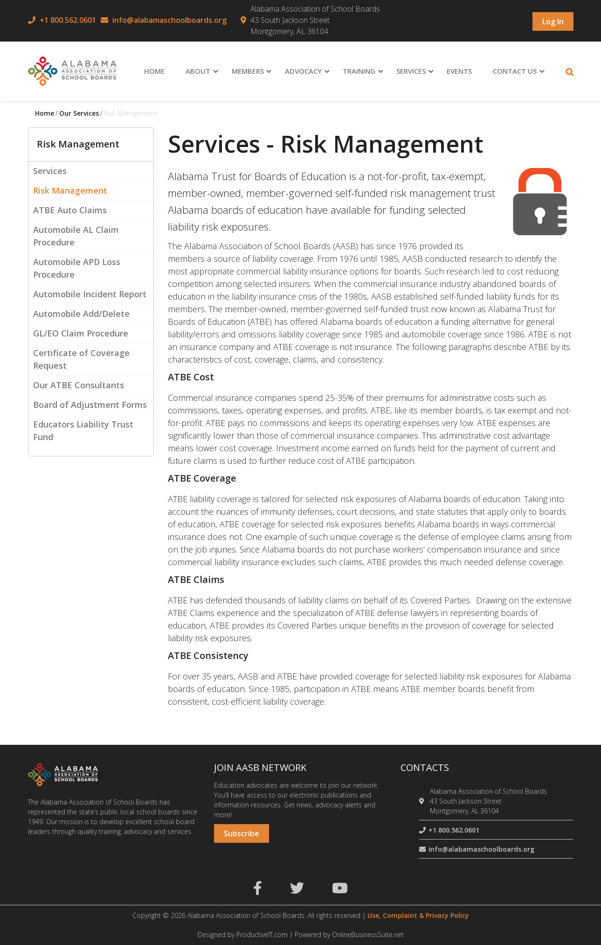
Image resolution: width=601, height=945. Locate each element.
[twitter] (297, 890)
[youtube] (340, 890)
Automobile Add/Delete (81, 313)
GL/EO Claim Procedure (80, 333)
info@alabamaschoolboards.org (169, 20)
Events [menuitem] (459, 71)
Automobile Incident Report (89, 294)
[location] (423, 801)
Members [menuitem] (248, 71)
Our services (79, 113)
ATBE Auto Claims (70, 210)
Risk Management (70, 190)
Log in (553, 21)
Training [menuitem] (359, 71)
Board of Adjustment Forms (90, 404)
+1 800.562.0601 (68, 20)
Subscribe (241, 833)
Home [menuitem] (154, 71)
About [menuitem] (198, 71)
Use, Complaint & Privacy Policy (418, 915)
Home (44, 113)
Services (50, 170)
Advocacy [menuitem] (303, 71)
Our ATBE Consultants (78, 385)
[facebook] (257, 890)
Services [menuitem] (411, 71)
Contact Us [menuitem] (515, 71)
